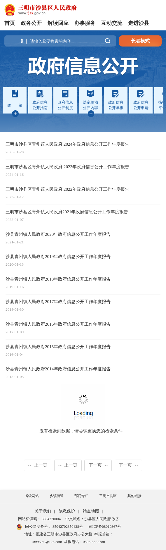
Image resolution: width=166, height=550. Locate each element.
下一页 (98, 465)
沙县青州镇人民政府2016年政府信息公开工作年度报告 (58, 324)
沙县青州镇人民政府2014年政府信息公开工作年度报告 (58, 368)
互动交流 (111, 23)
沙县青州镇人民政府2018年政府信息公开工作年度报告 (58, 278)
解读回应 (58, 23)
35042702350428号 (67, 526)
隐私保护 (67, 511)
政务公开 (31, 23)
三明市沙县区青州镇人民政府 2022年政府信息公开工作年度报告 (67, 189)
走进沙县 (138, 23)
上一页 (37, 465)
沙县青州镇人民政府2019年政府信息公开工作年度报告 (58, 256)
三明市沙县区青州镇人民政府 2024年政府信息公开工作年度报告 (67, 144)
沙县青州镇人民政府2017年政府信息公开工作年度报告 (58, 301)
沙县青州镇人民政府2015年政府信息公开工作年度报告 (58, 346)
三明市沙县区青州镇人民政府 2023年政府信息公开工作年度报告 (67, 166)
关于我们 (43, 511)
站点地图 (91, 511)
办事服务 (84, 23)
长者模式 (140, 40)
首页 (9, 23)
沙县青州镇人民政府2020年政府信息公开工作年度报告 (58, 234)
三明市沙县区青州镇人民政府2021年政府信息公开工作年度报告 (67, 211)
